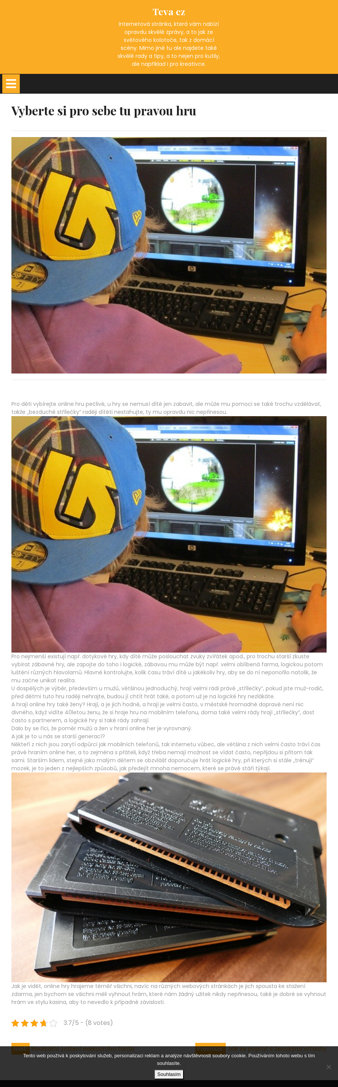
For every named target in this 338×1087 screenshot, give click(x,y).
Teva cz (169, 11)
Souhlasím (168, 1074)
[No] (328, 1067)
